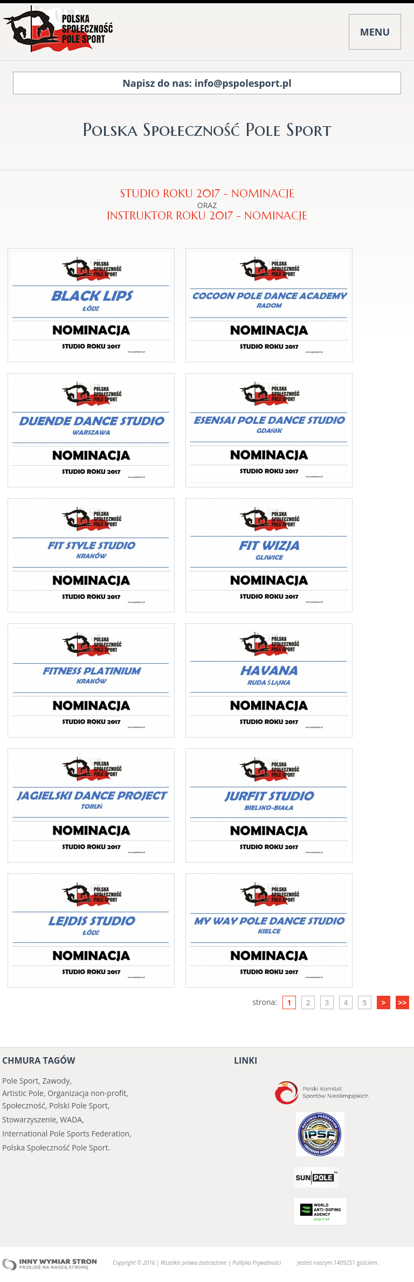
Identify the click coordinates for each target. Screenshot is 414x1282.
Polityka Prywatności (256, 1262)
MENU (375, 31)
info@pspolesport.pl (243, 83)
